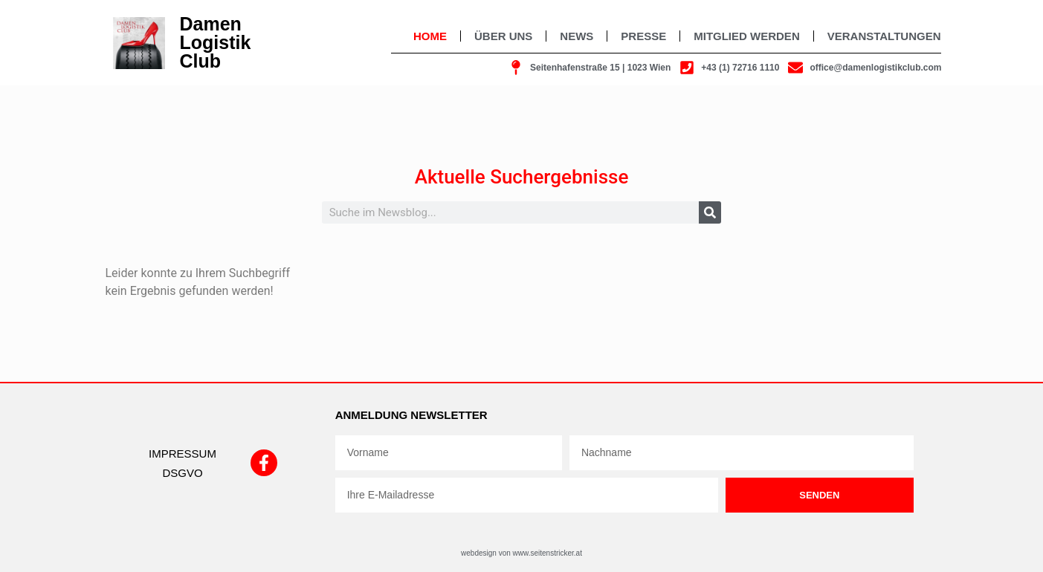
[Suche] (710, 212)
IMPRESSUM (182, 453)
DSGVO (182, 473)
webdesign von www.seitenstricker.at (521, 553)
